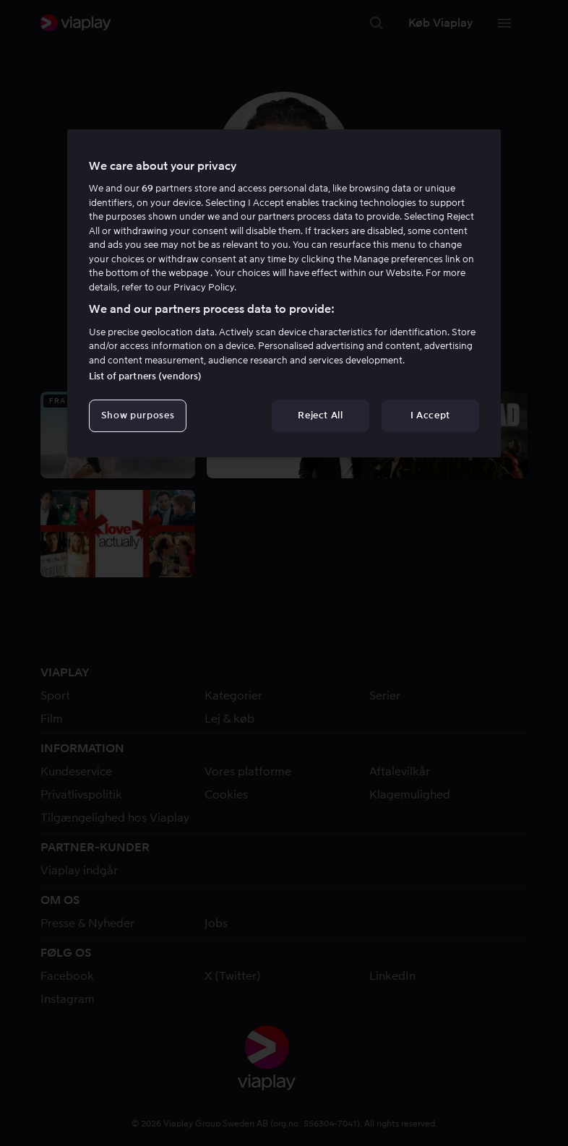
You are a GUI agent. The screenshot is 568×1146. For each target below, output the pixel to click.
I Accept (430, 415)
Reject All (320, 415)
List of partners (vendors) (145, 376)
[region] (284, 293)
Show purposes (137, 415)
